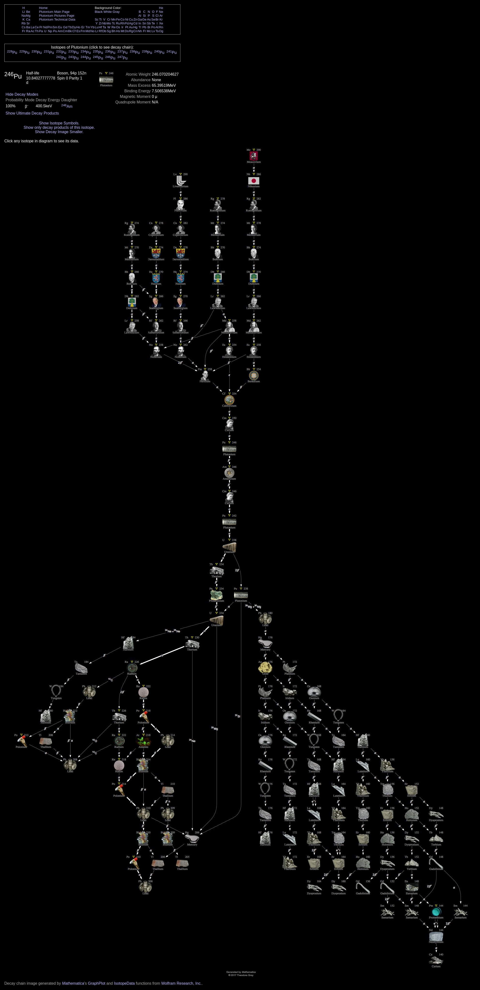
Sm (55, 27)
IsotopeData (124, 983)
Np (50, 31)
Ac (33, 31)
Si (144, 15)
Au (131, 27)
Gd (65, 27)
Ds (127, 31)
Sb (149, 23)
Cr (109, 19)
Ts (157, 31)
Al (139, 15)
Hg (135, 27)
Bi (149, 27)
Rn (161, 27)
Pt (126, 27)
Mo (109, 23)
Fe (118, 19)
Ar (160, 15)
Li (23, 12)
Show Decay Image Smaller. (59, 132)
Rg (131, 31)
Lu (96, 27)
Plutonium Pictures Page (56, 15)
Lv (153, 31)
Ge (144, 19)
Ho (78, 27)
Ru (118, 23)
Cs (23, 27)
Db (104, 31)
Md (88, 31)
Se (153, 19)
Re (113, 27)
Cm (65, 31)
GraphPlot (96, 983)
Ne (161, 12)
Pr (41, 27)
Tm (87, 27)
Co (122, 19)
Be (28, 12)
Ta (104, 27)
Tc (113, 23)
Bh (113, 31)
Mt (122, 31)
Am (60, 31)
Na (24, 15)
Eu (60, 27)
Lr (96, 31)
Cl (157, 15)
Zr (100, 23)
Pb (144, 27)
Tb (70, 27)
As (149, 19)
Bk (70, 31)
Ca (28, 19)
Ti (100, 19)
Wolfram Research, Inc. (181, 983)
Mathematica (73, 983)
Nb (104, 23)
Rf (100, 31)
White (107, 12)
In (140, 23)
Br (157, 19)
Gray (116, 12)
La (32, 27)
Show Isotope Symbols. (59, 123)
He (161, 8)
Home (43, 8)
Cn (135, 31)
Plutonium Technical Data (57, 19)
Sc (97, 19)
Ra (28, 31)
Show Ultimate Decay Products (32, 113)
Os (118, 27)
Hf (100, 27)
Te (153, 23)
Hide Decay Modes (22, 94)
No (92, 31)
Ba (28, 27)
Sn (144, 23)
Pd (127, 23)
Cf (73, 31)
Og (161, 31)
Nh (140, 31)
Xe (161, 23)
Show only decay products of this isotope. (59, 127)
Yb (92, 27)
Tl (140, 27)
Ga (140, 19)
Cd (135, 23)
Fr (23, 31)
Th (37, 31)
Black (99, 12)
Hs (118, 31)
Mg (28, 15)
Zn (135, 19)
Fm (83, 31)
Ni (126, 19)
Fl (144, 31)
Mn (113, 19)
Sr (28, 23)
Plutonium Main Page (54, 12)
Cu (131, 19)
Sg (109, 31)
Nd (45, 27)
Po (153, 27)
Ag (131, 23)
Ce (37, 27)
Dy (74, 27)
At (157, 27)
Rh (122, 23)
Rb (24, 23)
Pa (41, 31)
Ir (122, 27)
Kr (160, 19)
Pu (55, 31)
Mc (149, 31)
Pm (50, 27)
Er (82, 27)
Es (78, 31)
